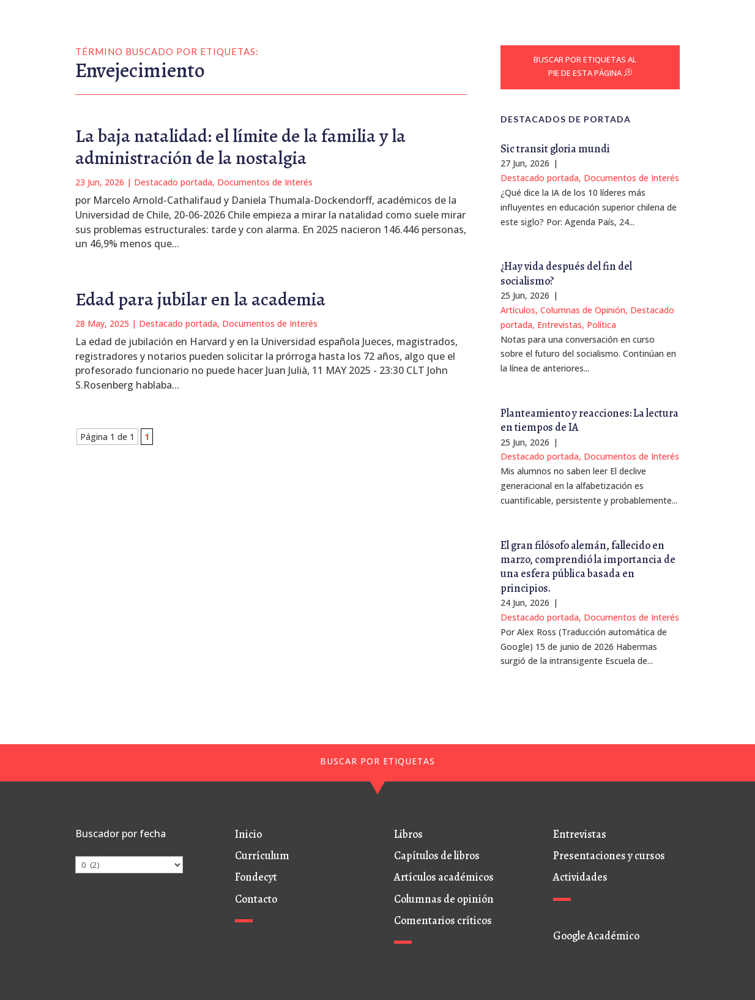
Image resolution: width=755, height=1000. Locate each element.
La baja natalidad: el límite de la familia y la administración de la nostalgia (240, 147)
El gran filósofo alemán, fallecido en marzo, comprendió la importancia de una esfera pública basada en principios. (587, 566)
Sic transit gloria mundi (555, 148)
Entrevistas (559, 324)
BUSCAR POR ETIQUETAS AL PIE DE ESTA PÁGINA (585, 66)
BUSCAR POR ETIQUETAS (377, 761)
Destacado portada (173, 182)
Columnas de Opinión (582, 310)
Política (601, 324)
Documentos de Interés (265, 182)
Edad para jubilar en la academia (200, 299)
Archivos (92, 848)
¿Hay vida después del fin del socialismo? (566, 273)
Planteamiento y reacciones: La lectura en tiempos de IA (589, 420)
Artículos (517, 310)
